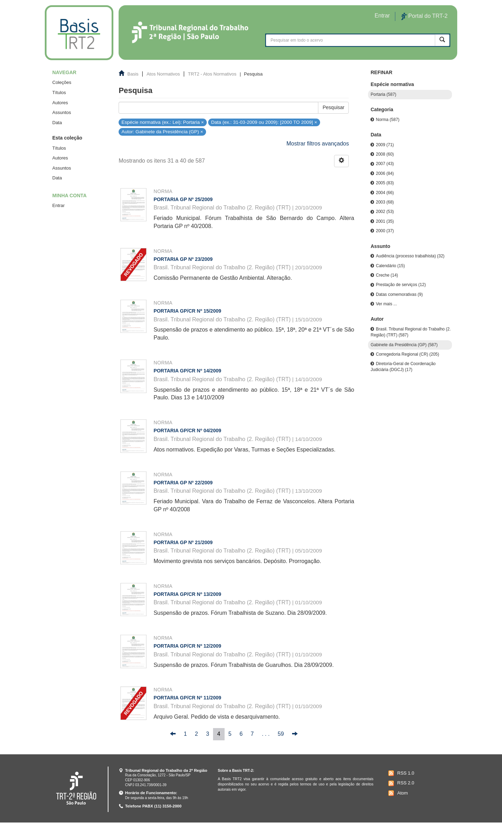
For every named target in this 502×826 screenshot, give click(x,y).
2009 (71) (385, 144)
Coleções (61, 82)
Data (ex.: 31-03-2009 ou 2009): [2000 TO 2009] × (264, 121)
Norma (163, 191)
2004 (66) (385, 192)
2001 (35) (385, 221)
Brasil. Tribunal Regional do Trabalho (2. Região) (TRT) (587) (410, 332)
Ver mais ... (386, 303)
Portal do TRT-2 (424, 16)
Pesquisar (333, 107)
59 (281, 734)
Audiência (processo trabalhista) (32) (410, 256)
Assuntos (61, 112)
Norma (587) (387, 119)
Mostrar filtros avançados (318, 144)
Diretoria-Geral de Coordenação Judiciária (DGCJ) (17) (403, 366)
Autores (60, 102)
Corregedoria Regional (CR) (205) (407, 354)
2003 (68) (385, 202)
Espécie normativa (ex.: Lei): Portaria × (162, 121)
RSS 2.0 (400, 783)
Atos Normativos (163, 74)
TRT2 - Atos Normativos (212, 74)
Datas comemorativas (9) (399, 294)
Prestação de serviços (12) (401, 284)
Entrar (58, 205)
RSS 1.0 (400, 773)
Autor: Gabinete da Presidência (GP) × (162, 131)
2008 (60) (385, 154)
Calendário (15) (390, 265)
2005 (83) (385, 182)
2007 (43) (385, 163)
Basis (133, 74)
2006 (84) (385, 173)
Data (57, 122)
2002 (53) (385, 211)
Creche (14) (387, 275)
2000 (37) (385, 230)
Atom (397, 793)
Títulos (59, 92)
